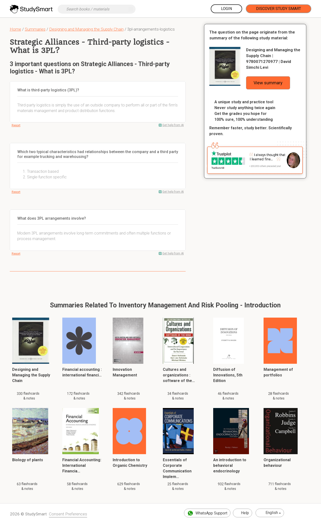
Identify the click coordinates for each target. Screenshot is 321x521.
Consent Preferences (68, 514)
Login (226, 8)
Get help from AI (173, 125)
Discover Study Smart (278, 8)
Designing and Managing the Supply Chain (86, 29)
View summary (268, 82)
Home (15, 29)
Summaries (35, 29)
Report (16, 125)
